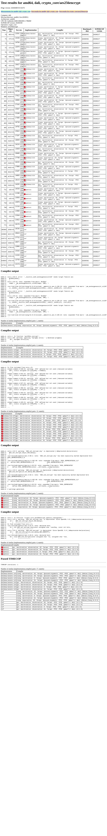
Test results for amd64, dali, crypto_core (44, 11)
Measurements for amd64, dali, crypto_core (15, 11)
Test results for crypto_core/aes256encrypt (73, 11)
